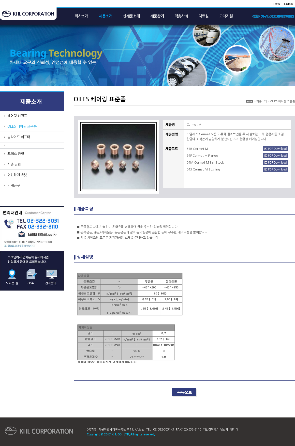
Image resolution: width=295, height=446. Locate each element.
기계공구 (13, 185)
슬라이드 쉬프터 (18, 137)
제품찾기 (157, 16)
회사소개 (81, 16)
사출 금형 (14, 164)
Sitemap (288, 3)
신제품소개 (131, 16)
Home (276, 3)
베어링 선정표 (17, 116)
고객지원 (226, 16)
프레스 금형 (15, 153)
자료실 (204, 16)
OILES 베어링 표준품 (22, 126)
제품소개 (105, 16)
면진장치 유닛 (17, 175)
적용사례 (181, 16)
